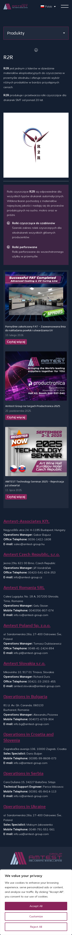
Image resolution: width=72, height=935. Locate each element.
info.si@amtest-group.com (30, 763)
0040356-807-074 (41, 610)
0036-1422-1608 (39, 539)
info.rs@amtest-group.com (31, 796)
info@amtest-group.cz (28, 577)
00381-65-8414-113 (42, 791)
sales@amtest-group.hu (29, 544)
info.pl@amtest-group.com (31, 653)
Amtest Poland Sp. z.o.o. (26, 625)
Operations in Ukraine (24, 806)
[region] (36, 902)
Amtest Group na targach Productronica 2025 (32, 406)
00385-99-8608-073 (42, 758)
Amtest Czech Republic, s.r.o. (31, 554)
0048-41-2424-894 (41, 648)
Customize (36, 916)
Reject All (36, 926)
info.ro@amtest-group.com (31, 615)
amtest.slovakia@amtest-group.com (37, 686)
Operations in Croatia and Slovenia (28, 737)
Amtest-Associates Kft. (26, 521)
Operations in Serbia (23, 773)
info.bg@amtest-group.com (31, 724)
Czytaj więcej (16, 342)
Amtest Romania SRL (24, 587)
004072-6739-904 (41, 719)
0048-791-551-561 (42, 829)
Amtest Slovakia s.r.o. (24, 663)
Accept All (36, 906)
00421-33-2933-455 (42, 681)
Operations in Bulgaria (25, 696)
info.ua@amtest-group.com (31, 834)
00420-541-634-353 (42, 572)
